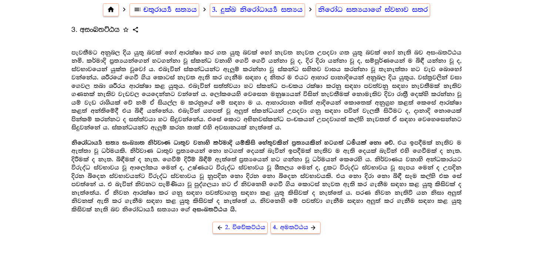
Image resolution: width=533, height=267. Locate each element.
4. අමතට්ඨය (296, 227)
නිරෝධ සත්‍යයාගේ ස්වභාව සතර (373, 10)
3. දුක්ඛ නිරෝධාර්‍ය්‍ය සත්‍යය (257, 10)
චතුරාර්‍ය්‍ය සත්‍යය (164, 10)
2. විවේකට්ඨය (240, 227)
